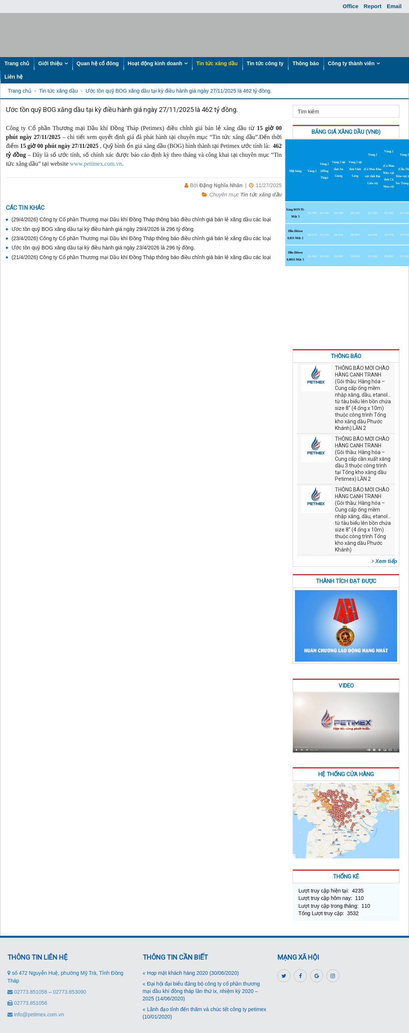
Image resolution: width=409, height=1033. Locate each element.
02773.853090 (69, 992)
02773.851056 (28, 992)
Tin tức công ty (265, 63)
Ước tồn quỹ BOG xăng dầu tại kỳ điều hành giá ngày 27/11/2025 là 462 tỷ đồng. (179, 91)
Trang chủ (16, 63)
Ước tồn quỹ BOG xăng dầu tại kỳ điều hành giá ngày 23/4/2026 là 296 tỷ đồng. (103, 248)
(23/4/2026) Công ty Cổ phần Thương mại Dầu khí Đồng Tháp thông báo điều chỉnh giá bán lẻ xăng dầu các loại (141, 238)
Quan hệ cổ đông (98, 63)
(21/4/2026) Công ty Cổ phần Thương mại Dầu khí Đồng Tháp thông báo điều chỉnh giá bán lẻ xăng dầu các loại (141, 257)
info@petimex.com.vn (35, 1014)
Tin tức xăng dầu (217, 63)
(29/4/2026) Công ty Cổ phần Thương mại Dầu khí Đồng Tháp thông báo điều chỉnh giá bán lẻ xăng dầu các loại (141, 219)
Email (394, 6)
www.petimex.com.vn (96, 163)
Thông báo (305, 63)
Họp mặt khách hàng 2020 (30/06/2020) (193, 973)
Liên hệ (13, 77)
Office (351, 6)
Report (372, 6)
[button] (385, 560)
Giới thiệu (50, 63)
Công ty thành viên (351, 63)
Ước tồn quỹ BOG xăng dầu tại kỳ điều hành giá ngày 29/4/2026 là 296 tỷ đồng (102, 229)
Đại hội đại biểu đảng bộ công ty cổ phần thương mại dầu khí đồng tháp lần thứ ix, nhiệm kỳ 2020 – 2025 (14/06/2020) (201, 991)
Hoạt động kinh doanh (155, 63)
